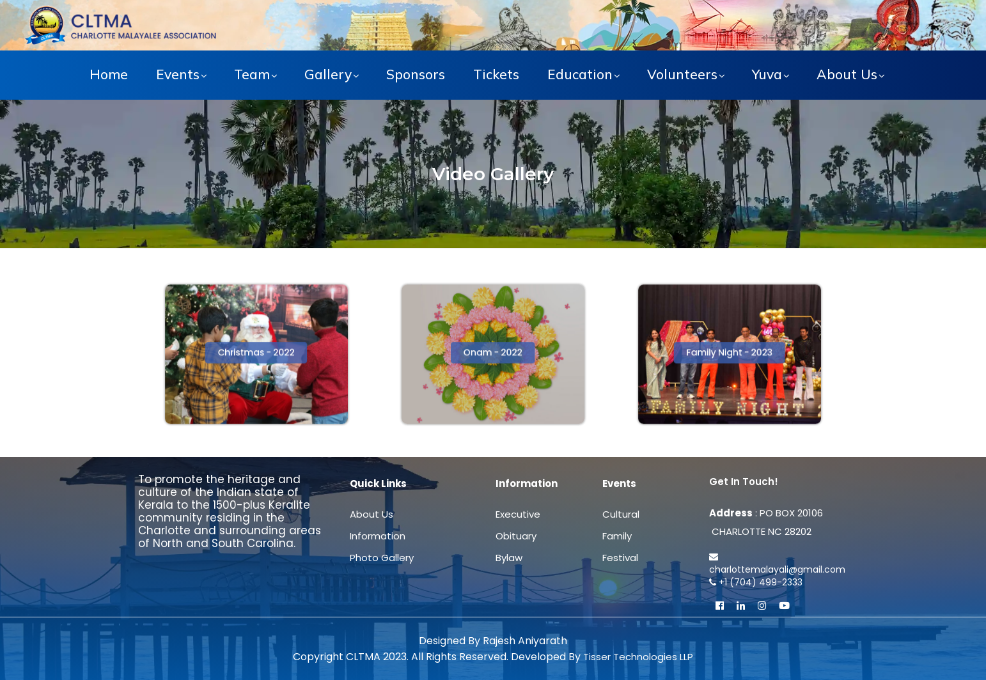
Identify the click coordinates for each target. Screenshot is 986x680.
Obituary (516, 536)
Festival (620, 557)
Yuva (767, 74)
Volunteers (682, 74)
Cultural (620, 514)
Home (109, 74)
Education (580, 74)
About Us (847, 74)
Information (377, 536)
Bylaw (509, 557)
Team (252, 74)
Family (617, 536)
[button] (256, 352)
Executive (518, 514)
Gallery (328, 74)
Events (178, 74)
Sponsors (415, 74)
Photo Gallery (382, 557)
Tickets (496, 74)
